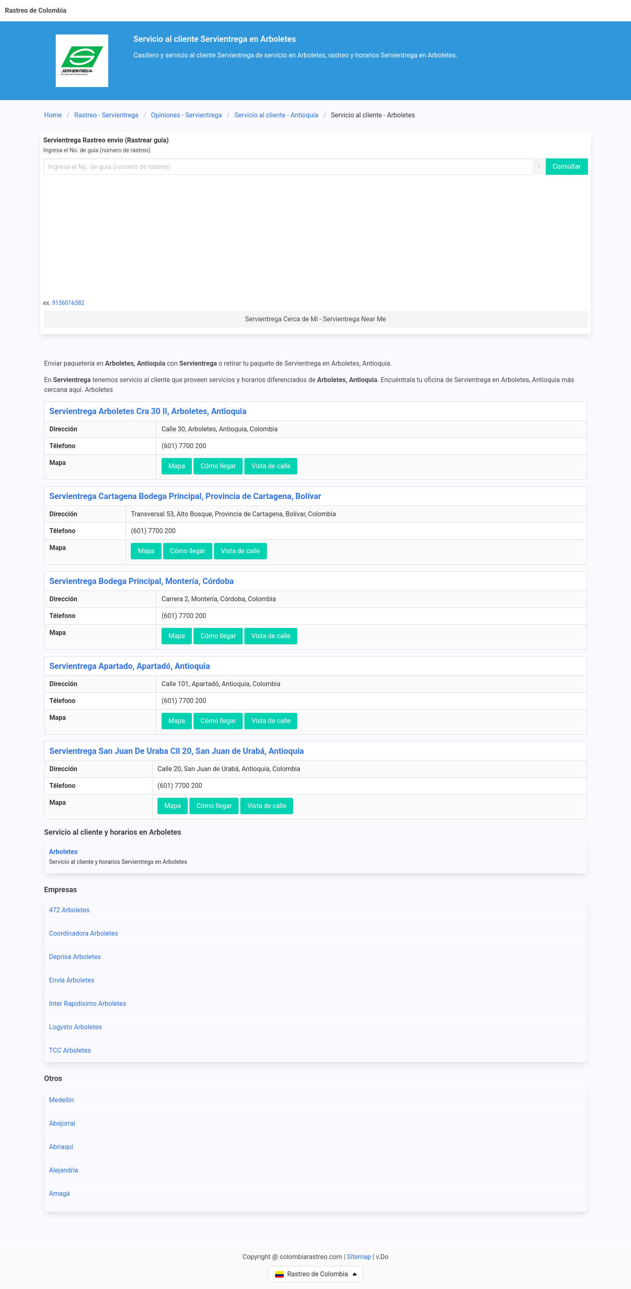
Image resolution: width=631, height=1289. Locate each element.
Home (53, 115)
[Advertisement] (316, 236)
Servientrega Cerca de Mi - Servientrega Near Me (315, 319)
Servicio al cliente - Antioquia (277, 115)
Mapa (177, 466)
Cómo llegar (218, 466)
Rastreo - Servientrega (106, 115)
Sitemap (359, 1257)
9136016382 (68, 303)
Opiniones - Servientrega (186, 115)
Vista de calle (270, 466)
